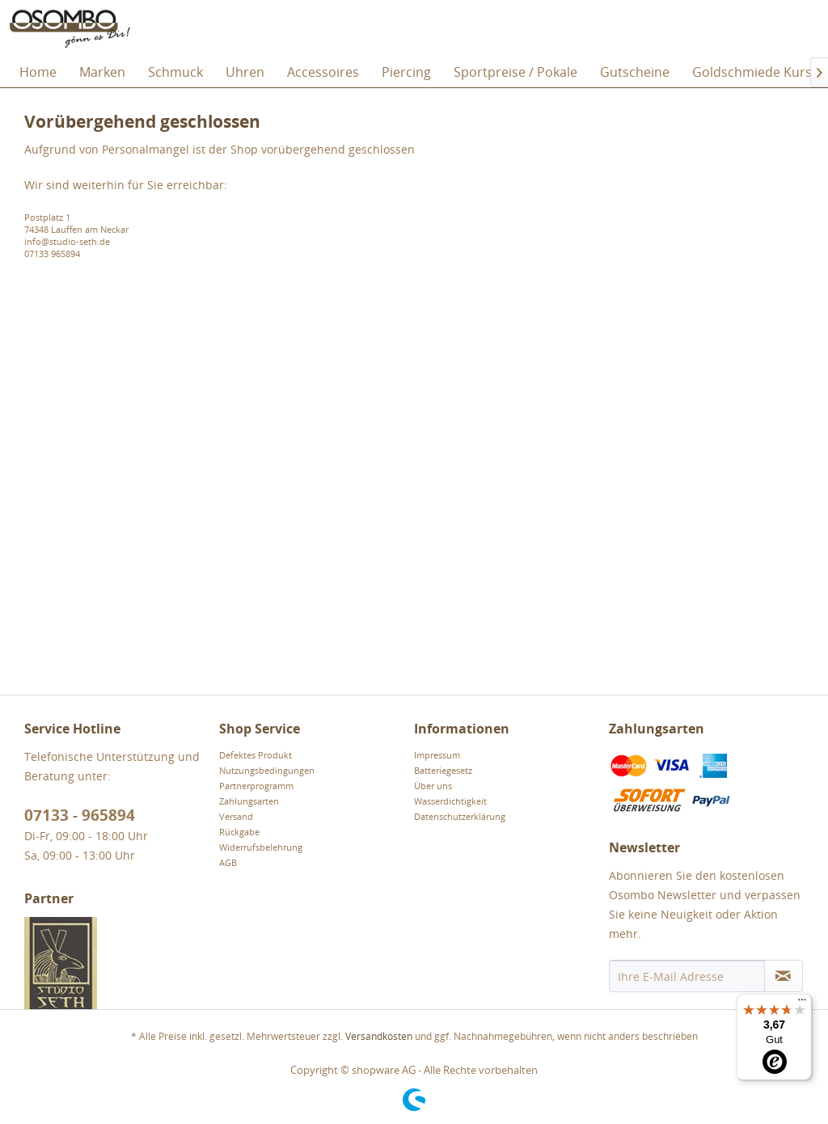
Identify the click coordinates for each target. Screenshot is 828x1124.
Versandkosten (378, 1036)
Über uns (433, 786)
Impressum (437, 755)
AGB (228, 862)
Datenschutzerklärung (459, 816)
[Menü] (802, 1003)
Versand (236, 816)
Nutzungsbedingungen (267, 770)
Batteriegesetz (443, 770)
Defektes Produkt (255, 755)
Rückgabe (239, 832)
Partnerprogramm (256, 786)
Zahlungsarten (249, 801)
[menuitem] (38, 72)
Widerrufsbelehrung (260, 847)
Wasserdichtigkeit (450, 801)
